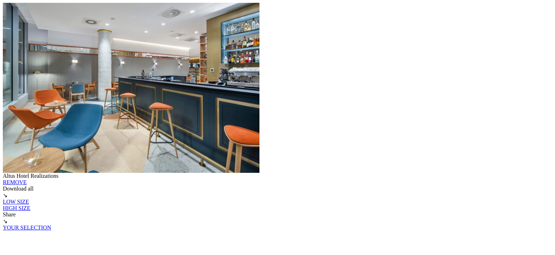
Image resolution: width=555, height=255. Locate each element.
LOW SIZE (16, 202)
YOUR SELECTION (27, 228)
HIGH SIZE (16, 208)
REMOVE (15, 182)
